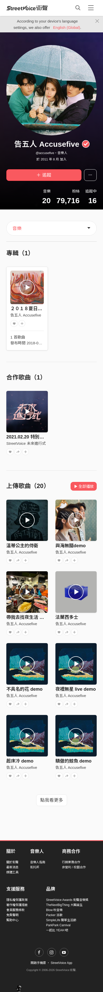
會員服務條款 (15, 910)
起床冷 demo (19, 761)
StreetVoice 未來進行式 (26, 443)
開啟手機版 (38, 963)
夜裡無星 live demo (75, 689)
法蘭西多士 (66, 617)
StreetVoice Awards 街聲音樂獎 (67, 900)
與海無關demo (70, 545)
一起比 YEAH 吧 (57, 930)
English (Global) (66, 27)
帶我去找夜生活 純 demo (31, 617)
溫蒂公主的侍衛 (22, 545)
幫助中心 (12, 920)
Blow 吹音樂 (54, 910)
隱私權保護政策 (17, 900)
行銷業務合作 (71, 862)
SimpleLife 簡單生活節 (61, 920)
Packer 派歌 (54, 915)
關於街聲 (12, 862)
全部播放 (84, 486)
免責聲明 (12, 915)
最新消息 (12, 867)
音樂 (17, 228)
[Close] (97, 21)
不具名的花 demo (24, 689)
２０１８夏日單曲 (28, 308)
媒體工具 (12, 872)
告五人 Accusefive (25, 315)
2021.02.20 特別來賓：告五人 (36, 436)
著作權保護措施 (17, 905)
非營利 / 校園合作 (74, 867)
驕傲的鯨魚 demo (73, 761)
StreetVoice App (61, 963)
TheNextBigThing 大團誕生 (64, 905)
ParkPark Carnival (58, 925)
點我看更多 (51, 800)
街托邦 (34, 867)
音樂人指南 (37, 862)
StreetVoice (27, 7)
